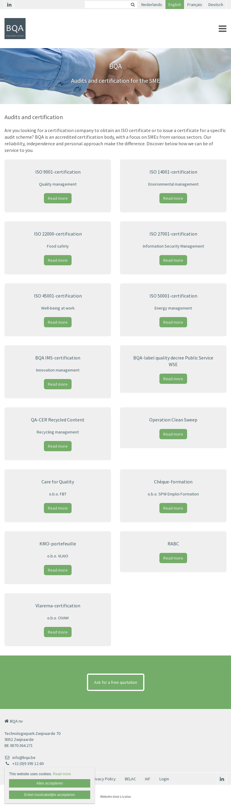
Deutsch (215, 4)
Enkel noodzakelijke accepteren (49, 795)
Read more (58, 198)
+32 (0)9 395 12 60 (24, 763)
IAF (147, 779)
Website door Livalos (115, 796)
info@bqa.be (20, 757)
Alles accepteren (49, 783)
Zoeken (132, 4)
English (174, 4)
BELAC (130, 779)
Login (164, 779)
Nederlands (151, 4)
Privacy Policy (103, 779)
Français (194, 4)
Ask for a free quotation (115, 682)
